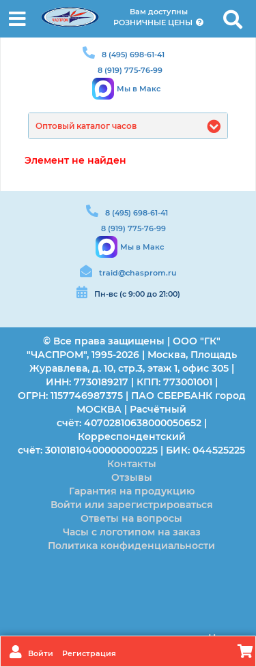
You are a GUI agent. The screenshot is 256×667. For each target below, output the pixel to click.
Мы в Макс (138, 88)
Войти (41, 653)
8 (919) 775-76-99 (130, 70)
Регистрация (89, 653)
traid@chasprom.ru (137, 273)
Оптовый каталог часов (86, 126)
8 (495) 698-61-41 (133, 54)
